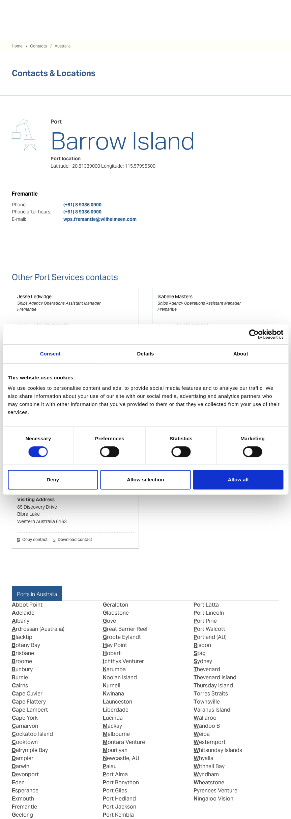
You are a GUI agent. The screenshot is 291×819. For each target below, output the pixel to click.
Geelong (22, 814)
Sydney (203, 661)
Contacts (38, 45)
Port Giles (115, 790)
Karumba (114, 669)
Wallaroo (205, 717)
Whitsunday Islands (218, 750)
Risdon (202, 645)
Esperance (25, 790)
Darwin (20, 766)
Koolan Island (120, 677)
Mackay (112, 725)
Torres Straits (211, 693)
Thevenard (207, 669)
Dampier (22, 758)
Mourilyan (115, 750)
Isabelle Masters (175, 297)
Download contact (75, 540)
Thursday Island (213, 685)
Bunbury (22, 669)
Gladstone (116, 612)
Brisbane (23, 653)
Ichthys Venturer (123, 661)
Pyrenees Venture (215, 790)
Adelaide (23, 612)
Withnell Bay (209, 766)
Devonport (25, 774)
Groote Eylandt (122, 637)
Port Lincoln (209, 612)
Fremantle (24, 806)
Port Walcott (209, 629)
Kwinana (113, 693)
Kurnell (111, 685)
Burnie (20, 677)
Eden (18, 782)
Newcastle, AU (121, 758)
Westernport (210, 742)
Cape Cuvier (27, 693)
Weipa (202, 734)
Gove (109, 620)
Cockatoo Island (32, 734)
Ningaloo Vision (213, 798)
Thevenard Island (215, 677)
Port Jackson (119, 806)
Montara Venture (124, 742)
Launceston (117, 701)
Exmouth (23, 798)
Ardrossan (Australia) (38, 629)
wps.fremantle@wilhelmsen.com (100, 219)
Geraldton (115, 604)
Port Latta (206, 604)
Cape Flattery (29, 701)
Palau (110, 766)
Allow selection (145, 479)
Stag (200, 653)
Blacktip (22, 637)
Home (17, 45)
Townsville (207, 701)
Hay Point (115, 645)
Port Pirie (205, 620)
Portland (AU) (210, 637)
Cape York (25, 717)
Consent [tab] (50, 353)
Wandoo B (207, 725)
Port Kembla (118, 814)
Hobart (112, 653)
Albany (20, 620)
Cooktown (25, 742)
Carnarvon (25, 725)
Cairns (20, 685)
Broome (22, 661)
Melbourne (116, 734)
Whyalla (203, 758)
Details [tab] (145, 353)
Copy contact (35, 540)
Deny (53, 479)
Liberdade (115, 709)
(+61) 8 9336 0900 (82, 205)
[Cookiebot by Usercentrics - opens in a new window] (253, 334)
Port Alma (115, 774)
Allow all (238, 479)
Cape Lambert (30, 709)
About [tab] (240, 353)
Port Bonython (121, 782)
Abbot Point (27, 604)
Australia (62, 45)
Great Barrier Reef (125, 629)
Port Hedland (119, 798)
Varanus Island (212, 709)
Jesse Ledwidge (34, 297)
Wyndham (206, 774)
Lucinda (113, 717)
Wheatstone (209, 782)
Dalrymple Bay (30, 750)
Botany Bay (26, 645)
